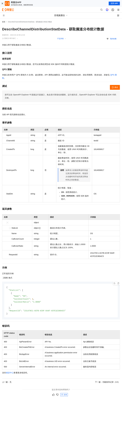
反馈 (64, 396)
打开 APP (114, 3)
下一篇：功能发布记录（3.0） (107, 383)
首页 (3, 22)
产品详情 (60, 39)
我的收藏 (113, 39)
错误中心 (10, 374)
